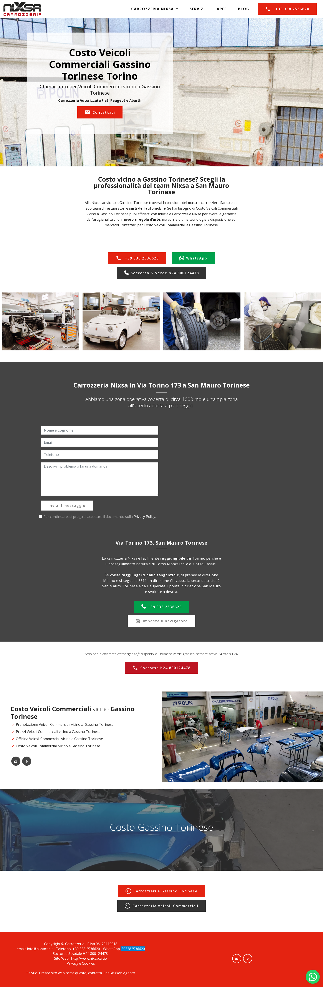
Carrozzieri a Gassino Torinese (162, 891)
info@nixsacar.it (40, 948)
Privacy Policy (144, 517)
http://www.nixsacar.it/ (89, 958)
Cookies (88, 963)
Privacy (73, 963)
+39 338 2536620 (287, 8)
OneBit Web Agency (119, 973)
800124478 (99, 953)
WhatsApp (193, 258)
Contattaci (100, 112)
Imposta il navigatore (161, 621)
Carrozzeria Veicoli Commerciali (161, 906)
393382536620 (133, 948)
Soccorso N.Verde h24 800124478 (161, 273)
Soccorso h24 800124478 (161, 668)
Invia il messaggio (67, 505)
